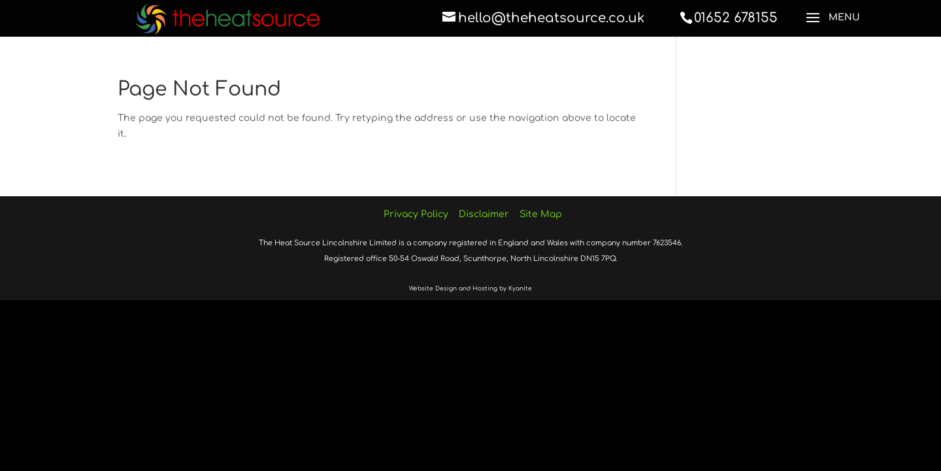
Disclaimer (484, 214)
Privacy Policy (416, 214)
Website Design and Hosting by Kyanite (470, 288)
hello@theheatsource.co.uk (551, 18)
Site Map (541, 214)
